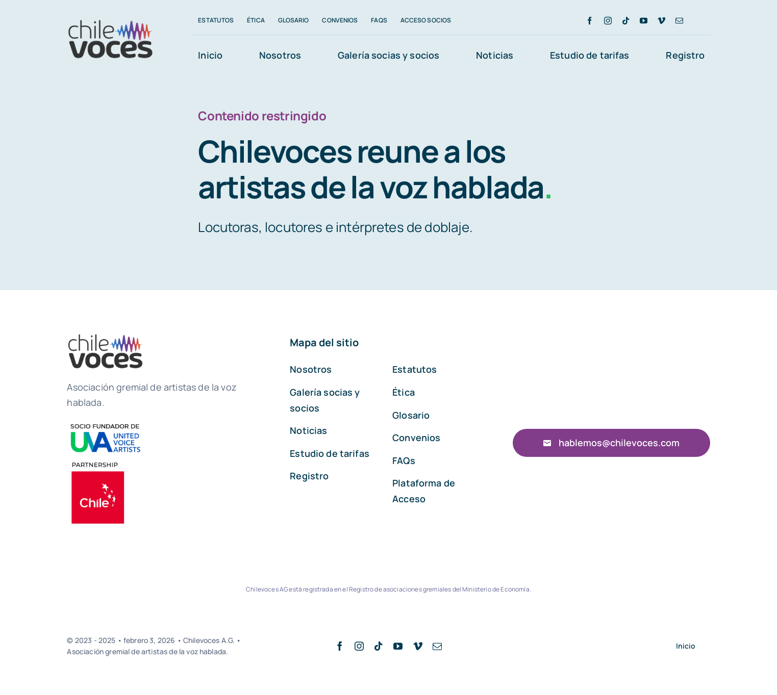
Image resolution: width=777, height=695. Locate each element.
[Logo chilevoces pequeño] (111, 22)
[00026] (99, 462)
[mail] (679, 20)
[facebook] (589, 20)
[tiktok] (626, 20)
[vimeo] (661, 20)
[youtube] (643, 20)
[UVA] (105, 424)
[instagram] (608, 20)
